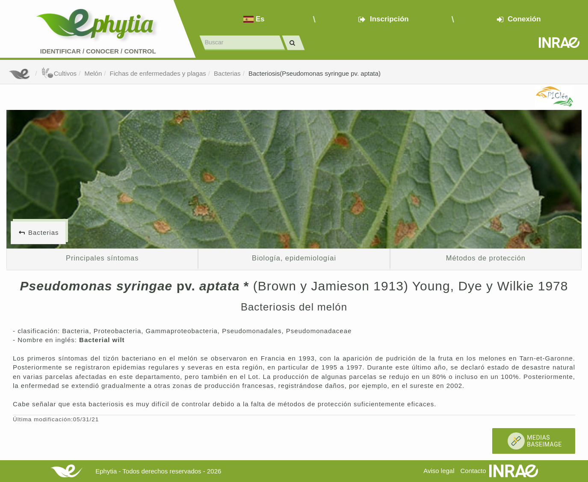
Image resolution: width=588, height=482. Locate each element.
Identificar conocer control (98, 51)
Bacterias (227, 73)
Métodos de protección (486, 258)
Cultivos (59, 73)
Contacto (473, 470)
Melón (93, 73)
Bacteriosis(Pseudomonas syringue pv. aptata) (314, 73)
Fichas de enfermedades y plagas (158, 73)
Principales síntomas (102, 258)
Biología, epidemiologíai (294, 258)
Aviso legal (438, 470)
